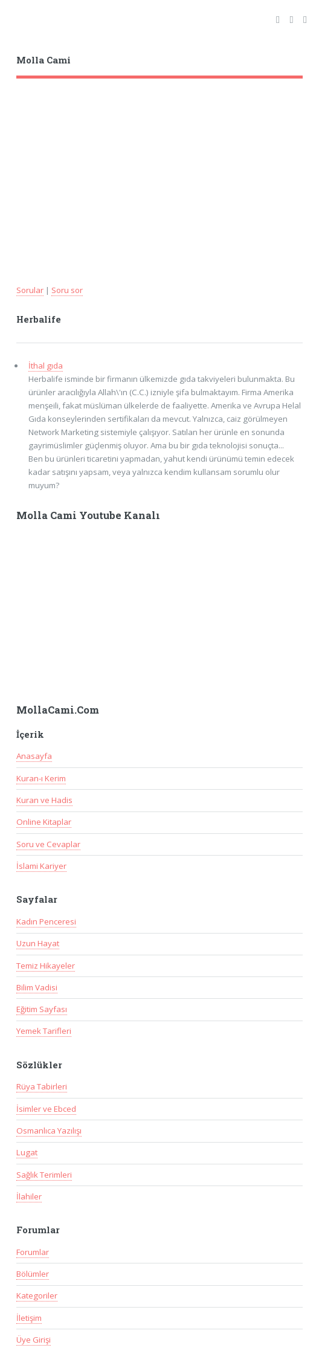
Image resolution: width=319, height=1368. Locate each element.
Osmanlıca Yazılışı (49, 1130)
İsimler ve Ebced (46, 1108)
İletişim (29, 1317)
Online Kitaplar (43, 821)
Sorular (30, 290)
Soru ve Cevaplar (48, 844)
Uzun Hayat (37, 943)
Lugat (26, 1152)
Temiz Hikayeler (45, 965)
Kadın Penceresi (46, 921)
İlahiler (29, 1196)
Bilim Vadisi (36, 987)
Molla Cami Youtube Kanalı (88, 515)
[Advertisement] (159, 169)
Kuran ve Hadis (44, 800)
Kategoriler (36, 1295)
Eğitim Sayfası (41, 1009)
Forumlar (32, 1252)
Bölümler (32, 1273)
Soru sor (67, 290)
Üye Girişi (33, 1339)
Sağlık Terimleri (44, 1174)
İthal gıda (45, 365)
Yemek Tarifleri (43, 1030)
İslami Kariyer (41, 865)
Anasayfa (34, 755)
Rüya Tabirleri (41, 1086)
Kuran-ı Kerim (41, 778)
